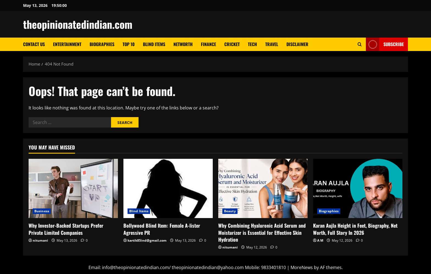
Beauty (230, 211)
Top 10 (129, 44)
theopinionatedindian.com (77, 24)
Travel (271, 44)
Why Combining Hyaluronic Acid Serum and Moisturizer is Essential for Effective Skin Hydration (262, 232)
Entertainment (67, 44)
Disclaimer (297, 44)
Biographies (102, 44)
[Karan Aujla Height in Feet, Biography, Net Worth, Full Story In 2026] (357, 188)
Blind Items (154, 44)
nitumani (40, 240)
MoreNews (302, 267)
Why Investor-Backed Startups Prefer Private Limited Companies (66, 229)
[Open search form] (360, 44)
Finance (208, 44)
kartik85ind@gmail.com (147, 240)
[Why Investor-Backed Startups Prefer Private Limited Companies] (73, 188)
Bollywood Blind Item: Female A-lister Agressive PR (161, 229)
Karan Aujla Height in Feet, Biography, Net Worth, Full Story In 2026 (355, 229)
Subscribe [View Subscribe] (385, 44)
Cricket (232, 44)
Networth (183, 44)
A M (320, 240)
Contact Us (34, 44)
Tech (252, 44)
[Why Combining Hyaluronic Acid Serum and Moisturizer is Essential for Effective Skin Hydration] (263, 188)
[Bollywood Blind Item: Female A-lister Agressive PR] (168, 188)
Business (41, 211)
